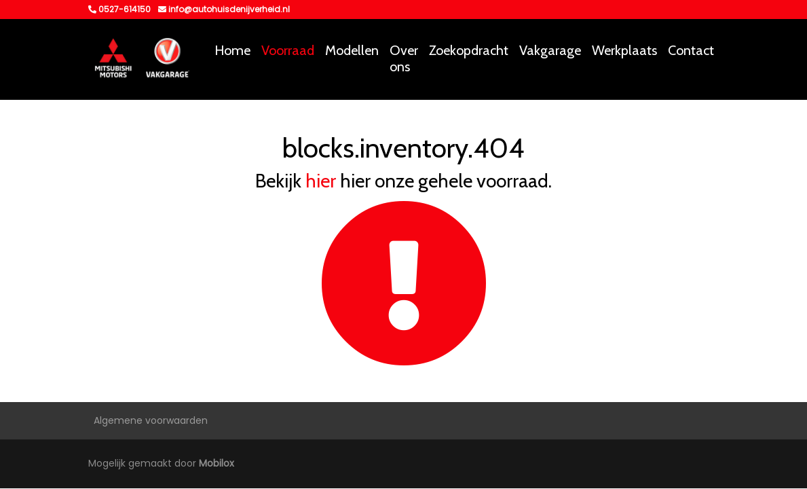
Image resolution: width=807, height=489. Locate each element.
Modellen (352, 50)
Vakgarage (550, 50)
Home (232, 50)
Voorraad (287, 50)
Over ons (404, 58)
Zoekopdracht (468, 50)
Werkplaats (624, 50)
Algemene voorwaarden (151, 420)
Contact (691, 50)
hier (320, 180)
